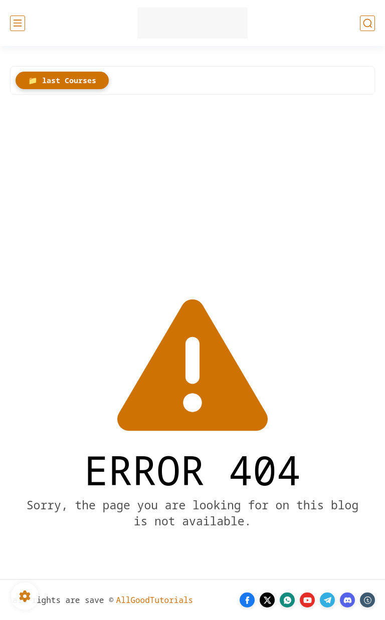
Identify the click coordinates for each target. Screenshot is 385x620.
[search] (367, 23)
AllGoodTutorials (155, 599)
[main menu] (17, 23)
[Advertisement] (192, 185)
